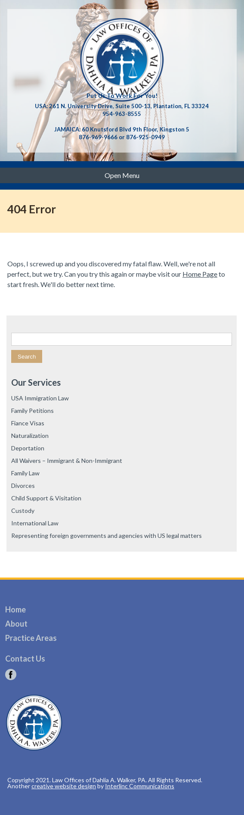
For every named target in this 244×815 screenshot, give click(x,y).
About (16, 623)
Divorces (23, 485)
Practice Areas (31, 638)
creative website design (63, 786)
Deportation (27, 448)
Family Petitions (32, 410)
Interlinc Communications (139, 786)
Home (15, 609)
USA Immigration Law (40, 398)
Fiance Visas (27, 423)
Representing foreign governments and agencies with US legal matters (106, 535)
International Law (35, 523)
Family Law (25, 473)
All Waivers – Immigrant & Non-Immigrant (66, 460)
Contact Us (25, 658)
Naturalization (30, 435)
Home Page (199, 274)
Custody (22, 510)
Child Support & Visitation (46, 498)
